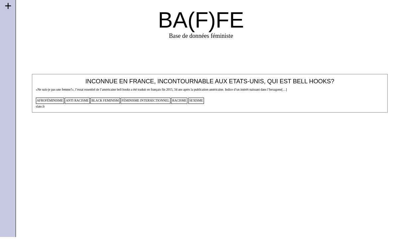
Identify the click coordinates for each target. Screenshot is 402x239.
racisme (179, 100)
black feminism (105, 100)
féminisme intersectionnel (145, 100)
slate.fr (40, 106)
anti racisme (77, 100)
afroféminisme (50, 100)
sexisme (196, 100)
